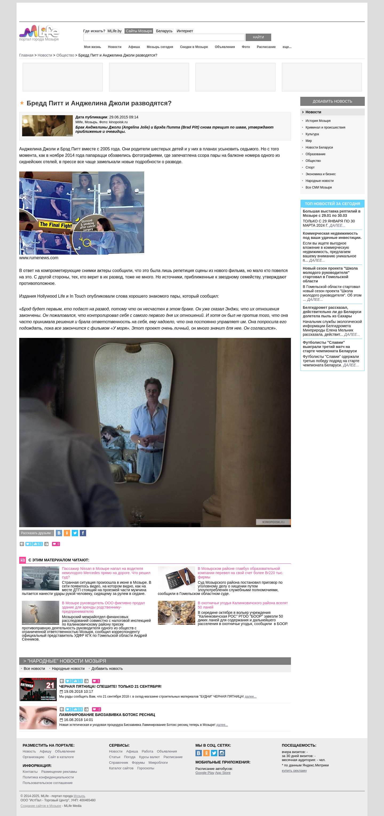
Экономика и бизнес (321, 174)
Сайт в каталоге (61, 757)
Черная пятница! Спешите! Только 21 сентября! (110, 686)
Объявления (225, 47)
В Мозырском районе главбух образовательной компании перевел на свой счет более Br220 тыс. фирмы (240, 572)
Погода (129, 757)
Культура (312, 134)
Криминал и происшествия (325, 127)
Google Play (204, 773)
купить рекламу (294, 771)
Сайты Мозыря (139, 31)
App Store (223, 773)
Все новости (34, 668)
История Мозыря (318, 121)
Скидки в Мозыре (194, 47)
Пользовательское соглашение (48, 783)
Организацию (33, 757)
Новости (114, 47)
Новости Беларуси (319, 147)
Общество (313, 161)
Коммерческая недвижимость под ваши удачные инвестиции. (332, 235)
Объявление (65, 751)
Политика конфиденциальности (48, 777)
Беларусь (164, 31)
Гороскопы (145, 768)
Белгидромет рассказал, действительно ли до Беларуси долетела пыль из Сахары (332, 311)
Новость (29, 751)
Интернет (185, 31)
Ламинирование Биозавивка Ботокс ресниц (107, 715)
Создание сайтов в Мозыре (41, 806)
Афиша (134, 47)
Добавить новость (332, 101)
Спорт (310, 167)
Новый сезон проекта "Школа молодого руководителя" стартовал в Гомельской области (330, 274)
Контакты (30, 772)
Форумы (138, 763)
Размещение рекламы (59, 772)
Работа (147, 751)
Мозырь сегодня (160, 47)
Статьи (114, 757)
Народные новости (320, 181)
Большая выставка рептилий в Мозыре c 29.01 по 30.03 (332, 213)
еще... (287, 47)
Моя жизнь (92, 47)
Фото (246, 47)
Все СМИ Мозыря (319, 187)
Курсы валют (149, 757)
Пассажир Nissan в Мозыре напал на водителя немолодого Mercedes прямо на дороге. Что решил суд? (106, 572)
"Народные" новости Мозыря (66, 661)
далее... (337, 225)
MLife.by (114, 31)
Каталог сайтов (121, 768)
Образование (315, 154)
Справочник (118, 763)
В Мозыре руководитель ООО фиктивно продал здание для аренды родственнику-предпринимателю (103, 607)
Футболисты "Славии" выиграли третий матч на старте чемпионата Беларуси (330, 346)
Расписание (266, 47)
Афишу (45, 751)
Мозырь (79, 796)
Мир (309, 141)
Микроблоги (158, 763)
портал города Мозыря (39, 37)
